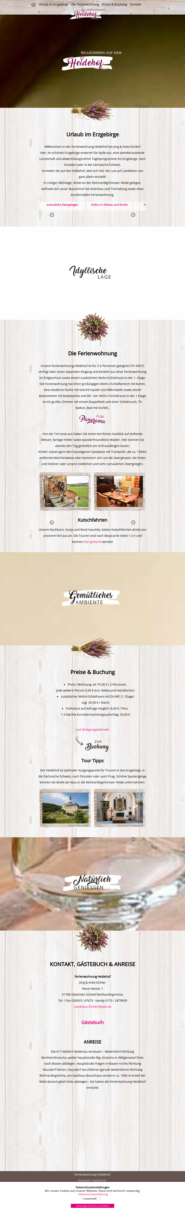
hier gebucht (92, 542)
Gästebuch (92, 1022)
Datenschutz (99, 1180)
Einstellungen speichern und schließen (92, 1205)
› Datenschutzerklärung (92, 1194)
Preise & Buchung (114, 4)
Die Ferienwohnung (85, 4)
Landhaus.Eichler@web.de (92, 1007)
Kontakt (135, 4)
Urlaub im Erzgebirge (53, 4)
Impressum (84, 1180)
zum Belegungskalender (93, 729)
